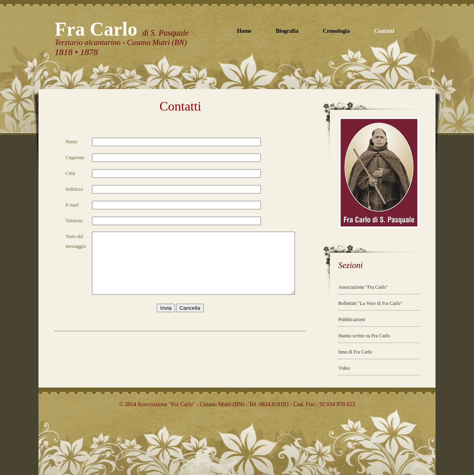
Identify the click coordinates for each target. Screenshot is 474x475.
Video (344, 368)
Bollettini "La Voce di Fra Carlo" (370, 303)
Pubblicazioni (351, 319)
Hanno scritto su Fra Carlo (364, 336)
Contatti (384, 31)
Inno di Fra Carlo (355, 352)
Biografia (287, 31)
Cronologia (336, 31)
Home (244, 31)
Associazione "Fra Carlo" (363, 287)
